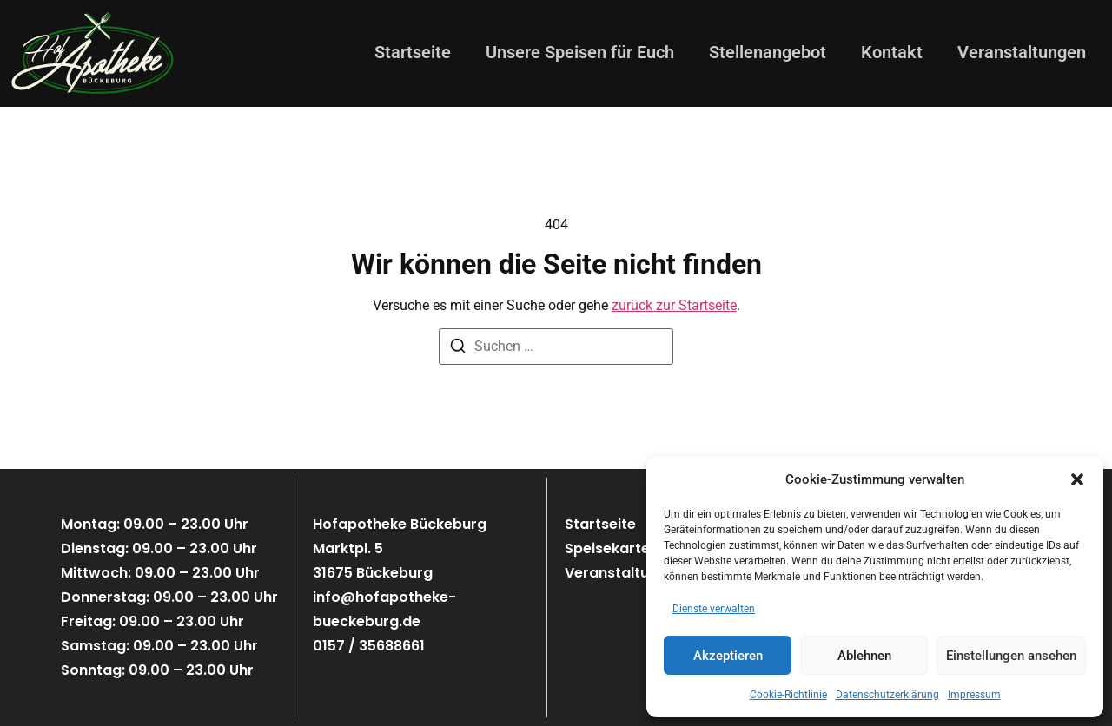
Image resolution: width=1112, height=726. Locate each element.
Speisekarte (607, 548)
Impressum (974, 695)
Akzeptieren (728, 655)
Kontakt (892, 52)
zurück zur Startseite (674, 305)
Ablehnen (864, 655)
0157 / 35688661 (369, 646)
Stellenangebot (767, 52)
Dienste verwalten (713, 609)
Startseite (412, 52)
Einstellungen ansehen (1011, 655)
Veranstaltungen (1021, 52)
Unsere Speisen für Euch (580, 52)
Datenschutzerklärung (887, 695)
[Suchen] (457, 348)
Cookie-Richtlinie (788, 695)
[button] (1077, 479)
